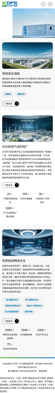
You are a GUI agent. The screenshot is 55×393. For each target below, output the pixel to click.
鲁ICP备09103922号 (27, 367)
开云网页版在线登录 (27, 388)
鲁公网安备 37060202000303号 (22, 371)
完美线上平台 (16, 381)
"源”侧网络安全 (11, 300)
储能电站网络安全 (12, 306)
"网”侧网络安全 (31, 300)
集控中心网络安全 (34, 306)
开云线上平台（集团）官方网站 (38, 381)
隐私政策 (43, 371)
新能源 (8, 94)
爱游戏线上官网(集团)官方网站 (14, 385)
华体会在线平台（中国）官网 (13, 378)
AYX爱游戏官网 (26, 363)
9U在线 (33, 385)
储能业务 (21, 94)
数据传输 (29, 311)
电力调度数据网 (11, 311)
